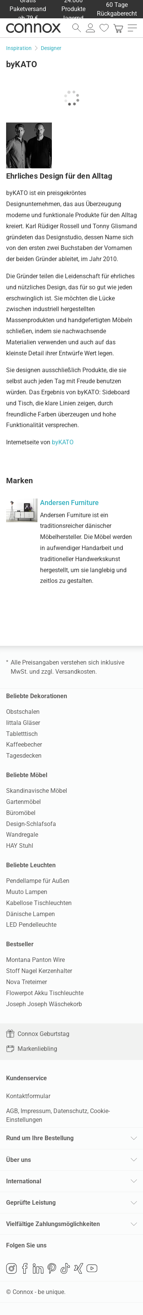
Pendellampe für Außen (37, 880)
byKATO (63, 442)
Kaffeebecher (24, 744)
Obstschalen (23, 711)
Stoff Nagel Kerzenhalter (39, 971)
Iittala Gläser (23, 722)
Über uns (18, 1159)
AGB (12, 1111)
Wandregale (22, 834)
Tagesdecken (24, 755)
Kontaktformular (28, 1096)
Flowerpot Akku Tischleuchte (45, 993)
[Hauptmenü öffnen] (132, 27)
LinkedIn (38, 1268)
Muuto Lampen (26, 891)
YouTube (92, 1268)
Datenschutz (70, 1111)
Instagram (11, 1268)
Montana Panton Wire (35, 959)
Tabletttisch (22, 733)
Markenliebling (31, 1048)
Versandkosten (75, 671)
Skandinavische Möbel (36, 790)
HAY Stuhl (19, 845)
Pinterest (52, 1268)
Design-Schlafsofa (31, 824)
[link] (118, 27)
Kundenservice (26, 1078)
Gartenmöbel (23, 801)
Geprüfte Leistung (31, 1202)
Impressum (36, 1111)
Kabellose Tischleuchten (39, 903)
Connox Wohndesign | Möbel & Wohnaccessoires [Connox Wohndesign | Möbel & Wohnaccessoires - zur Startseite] (33, 28)
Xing (78, 1268)
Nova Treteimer (26, 982)
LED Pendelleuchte (31, 924)
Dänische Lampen (30, 914)
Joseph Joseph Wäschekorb (44, 1004)
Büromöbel (20, 812)
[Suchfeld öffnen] (76, 27)
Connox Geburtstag (37, 1033)
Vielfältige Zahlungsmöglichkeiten (53, 1224)
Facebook (24, 1268)
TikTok (65, 1268)
